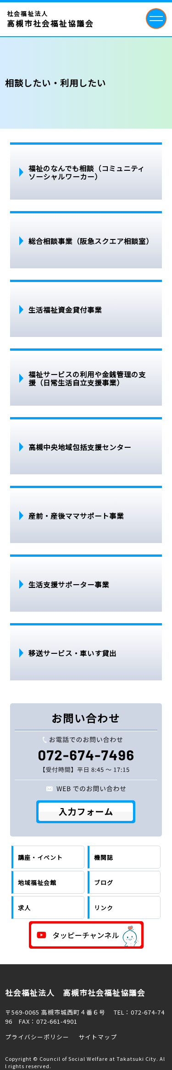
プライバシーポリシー (37, 1036)
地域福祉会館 (37, 882)
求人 (24, 907)
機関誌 (103, 857)
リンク (103, 907)
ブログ (103, 882)
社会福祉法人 (50, 19)
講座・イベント (40, 857)
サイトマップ (97, 1036)
